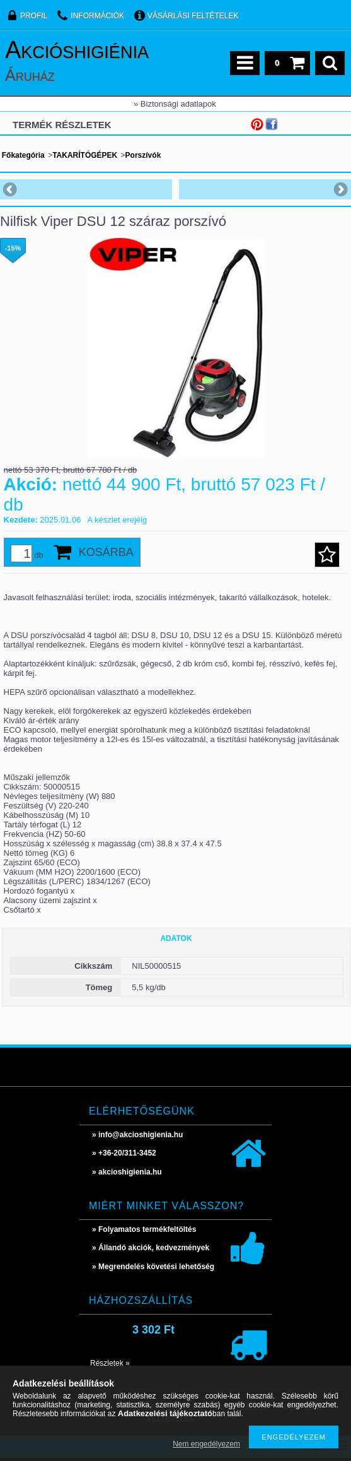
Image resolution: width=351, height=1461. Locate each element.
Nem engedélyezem (206, 1444)
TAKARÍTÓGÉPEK (84, 155)
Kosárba (106, 552)
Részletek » (110, 1363)
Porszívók (143, 155)
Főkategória (23, 155)
